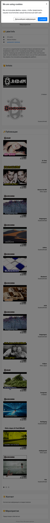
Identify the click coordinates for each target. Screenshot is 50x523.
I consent (42, 19)
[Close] (46, 4)
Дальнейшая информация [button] (25, 19)
